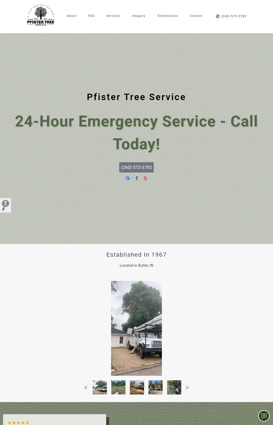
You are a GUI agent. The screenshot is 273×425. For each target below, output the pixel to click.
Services (113, 16)
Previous (86, 387)
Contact (196, 16)
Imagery (138, 16)
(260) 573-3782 (231, 16)
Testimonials (167, 16)
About (72, 16)
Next (187, 387)
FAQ (91, 16)
